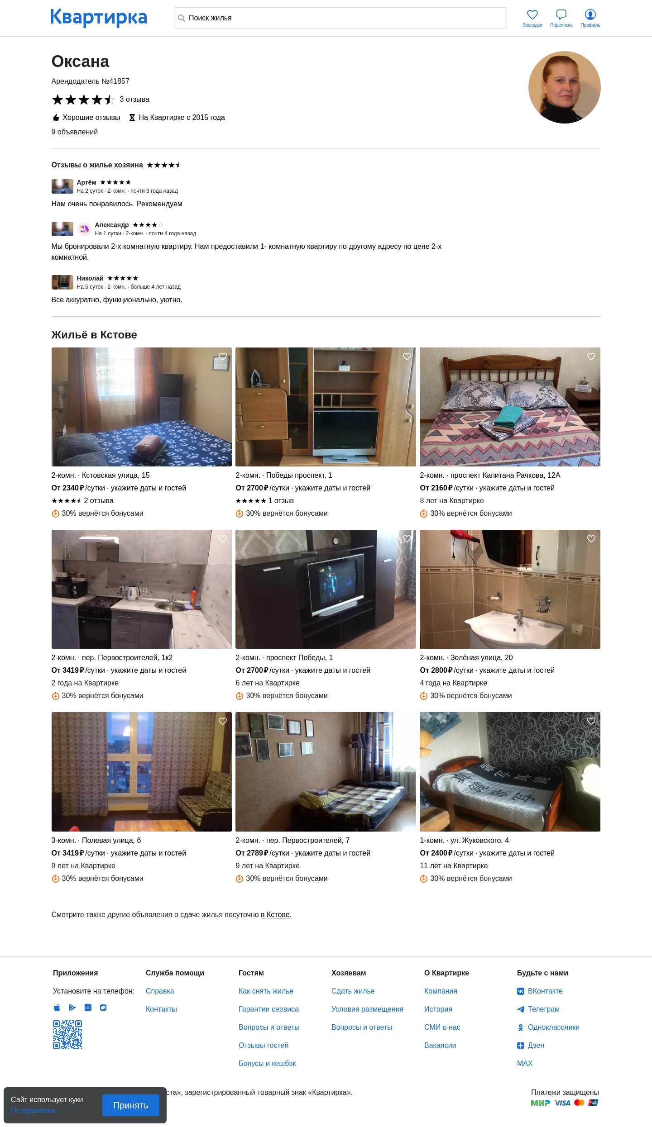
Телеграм (544, 1009)
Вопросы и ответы (269, 1027)
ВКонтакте (545, 991)
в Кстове (275, 914)
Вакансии (440, 1045)
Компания (440, 991)
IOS (57, 1007)
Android (72, 1007)
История (438, 1009)
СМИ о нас (442, 1027)
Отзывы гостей (263, 1045)
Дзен (536, 1045)
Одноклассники (554, 1027)
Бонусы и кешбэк (267, 1063)
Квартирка (105, 18)
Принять (131, 1105)
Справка (160, 991)
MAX (525, 1063)
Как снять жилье (266, 991)
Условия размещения (367, 1009)
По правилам (33, 1108)
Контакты (161, 1009)
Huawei (88, 1007)
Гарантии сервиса (269, 1009)
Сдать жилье (353, 991)
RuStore (103, 1007)
